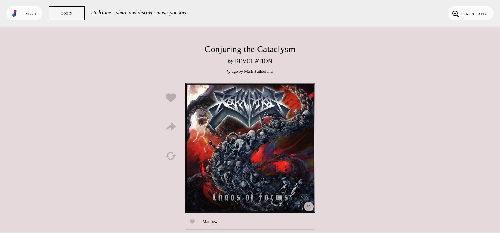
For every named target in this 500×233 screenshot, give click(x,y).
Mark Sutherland (258, 71)
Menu (31, 14)
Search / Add (468, 13)
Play (250, 148)
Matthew (210, 221)
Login (66, 13)
